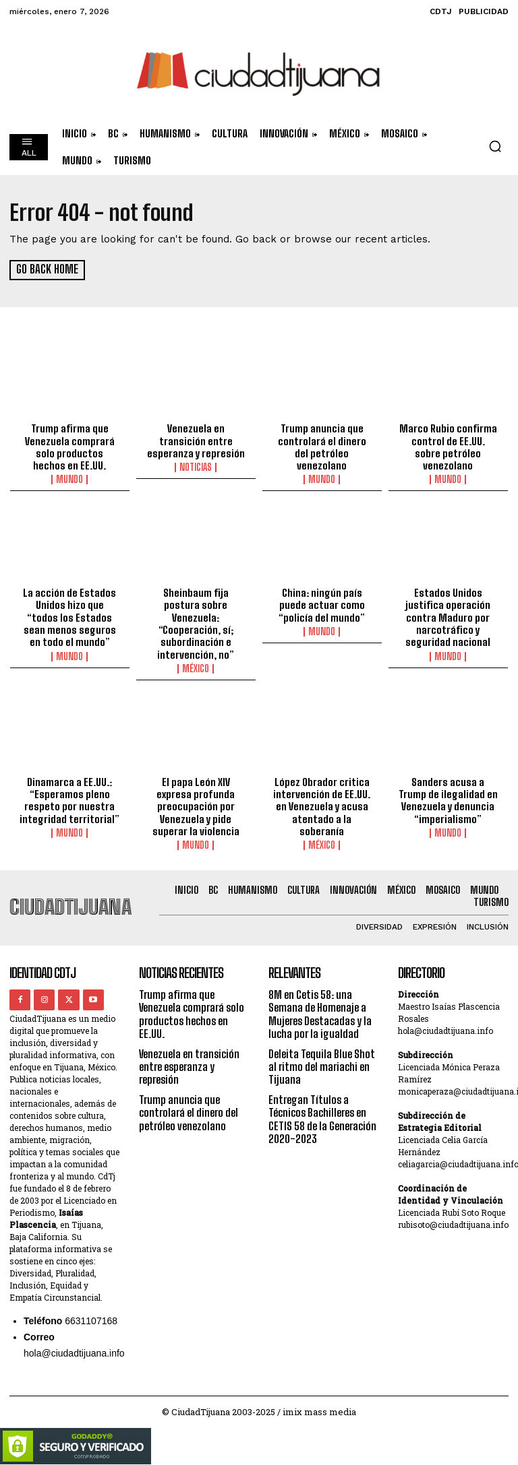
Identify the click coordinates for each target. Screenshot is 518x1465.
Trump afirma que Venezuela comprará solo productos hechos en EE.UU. (70, 446)
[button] (495, 146)
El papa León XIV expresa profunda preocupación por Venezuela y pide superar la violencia (196, 803)
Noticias (195, 466)
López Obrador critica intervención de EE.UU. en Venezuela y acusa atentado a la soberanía (322, 803)
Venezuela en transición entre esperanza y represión (195, 440)
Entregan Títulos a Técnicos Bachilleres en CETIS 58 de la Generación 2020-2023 (322, 1114)
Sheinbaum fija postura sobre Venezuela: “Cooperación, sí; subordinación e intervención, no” (196, 621)
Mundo (69, 479)
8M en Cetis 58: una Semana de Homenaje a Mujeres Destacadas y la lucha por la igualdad (320, 1010)
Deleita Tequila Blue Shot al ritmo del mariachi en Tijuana (321, 1062)
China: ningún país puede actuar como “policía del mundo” (322, 603)
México (195, 666)
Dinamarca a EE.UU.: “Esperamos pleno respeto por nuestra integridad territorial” (69, 797)
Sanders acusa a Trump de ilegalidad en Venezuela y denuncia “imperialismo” (448, 797)
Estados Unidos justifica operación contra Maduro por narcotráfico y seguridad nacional (448, 615)
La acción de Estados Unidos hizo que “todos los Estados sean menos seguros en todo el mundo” (69, 615)
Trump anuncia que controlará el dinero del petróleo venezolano (322, 440)
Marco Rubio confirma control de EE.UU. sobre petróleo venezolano (448, 440)
